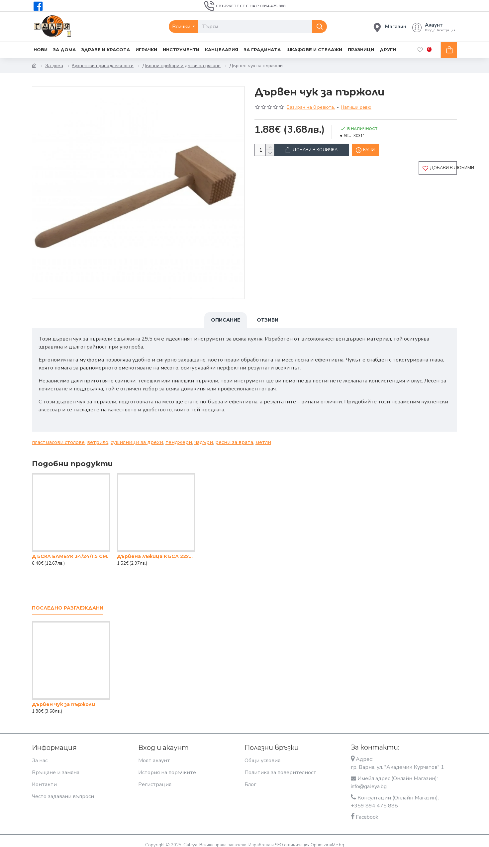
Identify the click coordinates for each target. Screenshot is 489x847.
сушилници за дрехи (137, 436)
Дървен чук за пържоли (63, 698)
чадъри (203, 436)
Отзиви (267, 320)
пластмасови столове (58, 436)
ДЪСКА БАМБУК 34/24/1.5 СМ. (70, 550)
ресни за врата (234, 436)
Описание (225, 320)
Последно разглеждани (67, 602)
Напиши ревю (356, 107)
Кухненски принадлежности (103, 66)
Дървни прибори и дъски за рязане (181, 66)
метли (263, 436)
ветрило (97, 436)
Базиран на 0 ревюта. (311, 107)
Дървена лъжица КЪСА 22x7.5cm (156, 550)
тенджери (178, 436)
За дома (54, 66)
